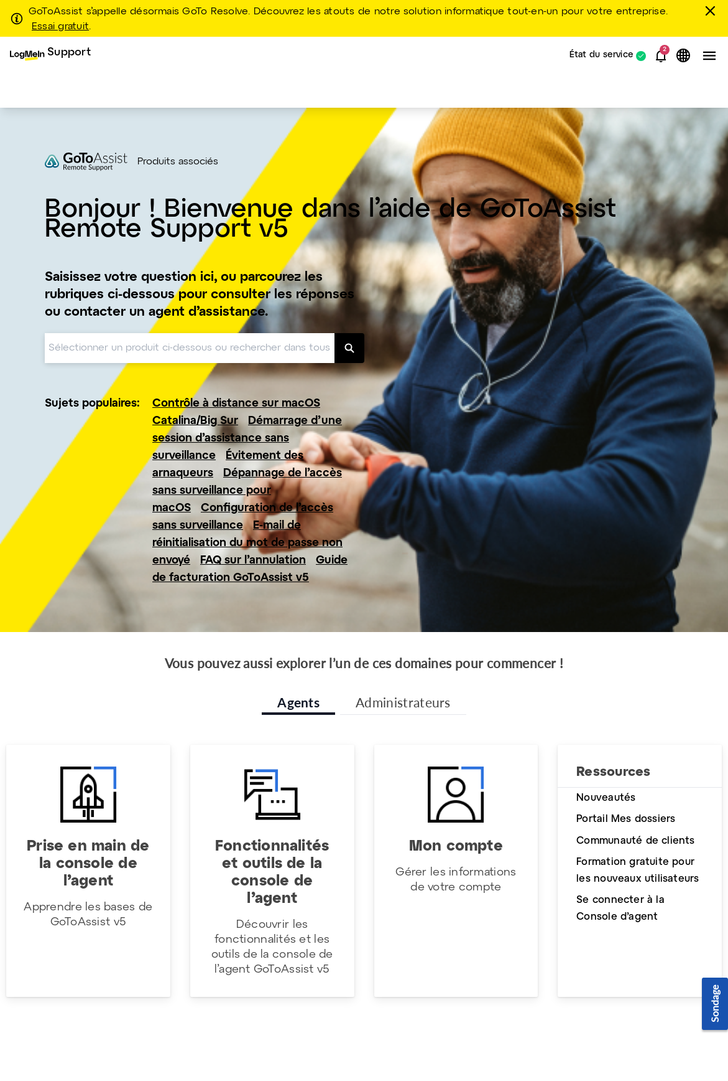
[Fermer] (712, 10)
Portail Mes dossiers (625, 819)
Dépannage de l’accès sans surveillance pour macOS (247, 491)
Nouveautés (605, 798)
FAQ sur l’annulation (253, 560)
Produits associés (177, 162)
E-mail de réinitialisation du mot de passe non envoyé (247, 543)
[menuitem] (50, 55)
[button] (660, 56)
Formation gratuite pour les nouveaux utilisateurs (637, 870)
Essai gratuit (60, 27)
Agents (298, 702)
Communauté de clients (635, 841)
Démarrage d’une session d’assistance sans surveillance (247, 438)
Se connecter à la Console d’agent (620, 908)
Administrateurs (403, 702)
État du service (601, 56)
